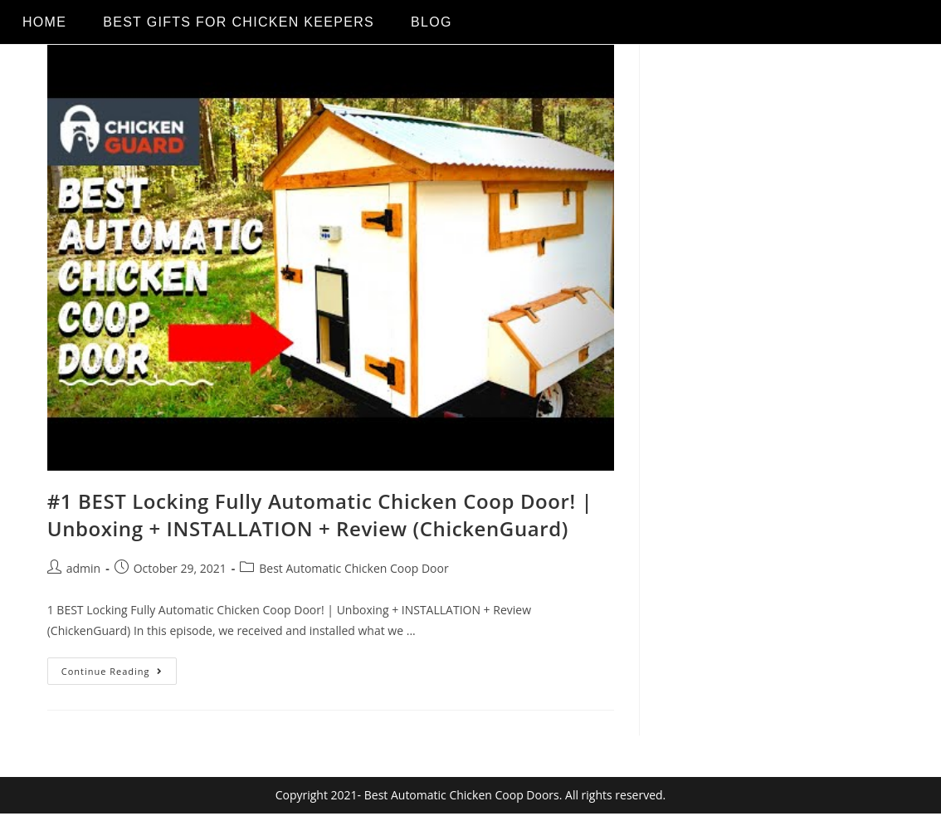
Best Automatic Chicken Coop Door (353, 568)
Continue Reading (119, 667)
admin (83, 568)
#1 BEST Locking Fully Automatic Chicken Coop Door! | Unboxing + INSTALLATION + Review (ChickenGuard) (320, 515)
